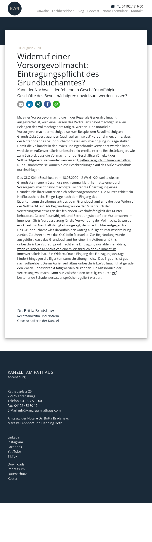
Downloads (16, 464)
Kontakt (137, 11)
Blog (81, 11)
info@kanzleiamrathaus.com (39, 410)
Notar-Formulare (115, 11)
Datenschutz (17, 474)
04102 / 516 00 (130, 6)
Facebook (15, 447)
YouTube (14, 451)
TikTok (12, 456)
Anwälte (43, 11)
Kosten (13, 478)
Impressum (16, 469)
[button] (20, 104)
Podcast (93, 11)
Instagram (15, 442)
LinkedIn (14, 437)
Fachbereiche (62, 11)
